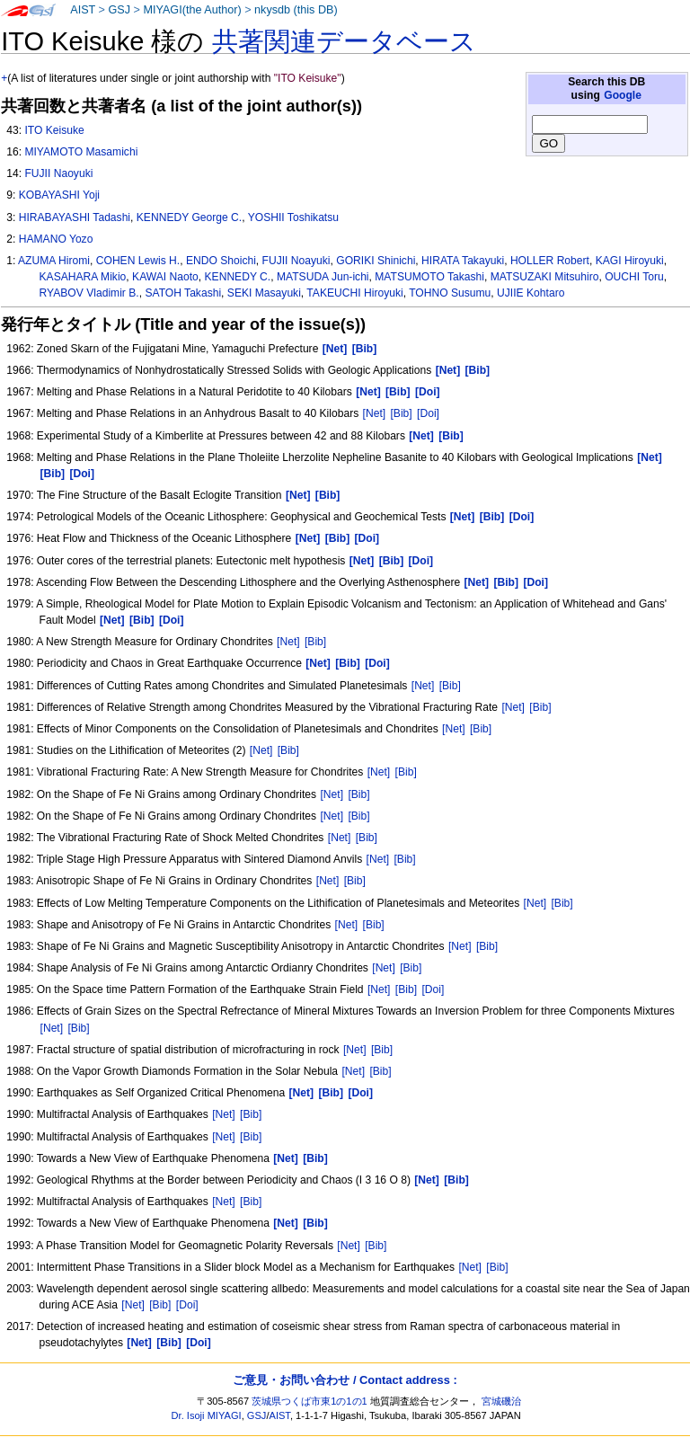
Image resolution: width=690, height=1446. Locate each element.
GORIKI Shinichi (375, 260)
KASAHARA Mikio (83, 277)
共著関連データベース (344, 41)
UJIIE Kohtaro (530, 293)
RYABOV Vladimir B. (89, 293)
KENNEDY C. (238, 277)
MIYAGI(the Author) (192, 10)
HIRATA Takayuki (462, 260)
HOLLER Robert (549, 260)
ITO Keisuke (54, 130)
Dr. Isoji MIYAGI (207, 1415)
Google (622, 95)
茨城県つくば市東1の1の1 (309, 1401)
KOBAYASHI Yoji (59, 195)
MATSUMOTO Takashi (429, 277)
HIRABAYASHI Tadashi (74, 217)
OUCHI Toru (634, 277)
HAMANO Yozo (56, 239)
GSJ (119, 10)
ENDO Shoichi (221, 260)
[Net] (374, 413)
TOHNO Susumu (450, 293)
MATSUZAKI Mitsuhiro (545, 277)
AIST (82, 10)
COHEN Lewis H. (138, 260)
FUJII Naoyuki (58, 173)
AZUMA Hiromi (54, 260)
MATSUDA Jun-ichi (323, 277)
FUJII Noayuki (296, 260)
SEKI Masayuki (264, 293)
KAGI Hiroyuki (630, 260)
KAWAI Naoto (165, 277)
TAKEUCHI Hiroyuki (354, 293)
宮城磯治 (501, 1401)
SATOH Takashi (183, 293)
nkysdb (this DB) (296, 10)
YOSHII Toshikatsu (293, 217)
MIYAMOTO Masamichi (80, 152)
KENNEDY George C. (189, 217)
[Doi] (428, 413)
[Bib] (401, 413)
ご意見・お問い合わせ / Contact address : (344, 1380)
